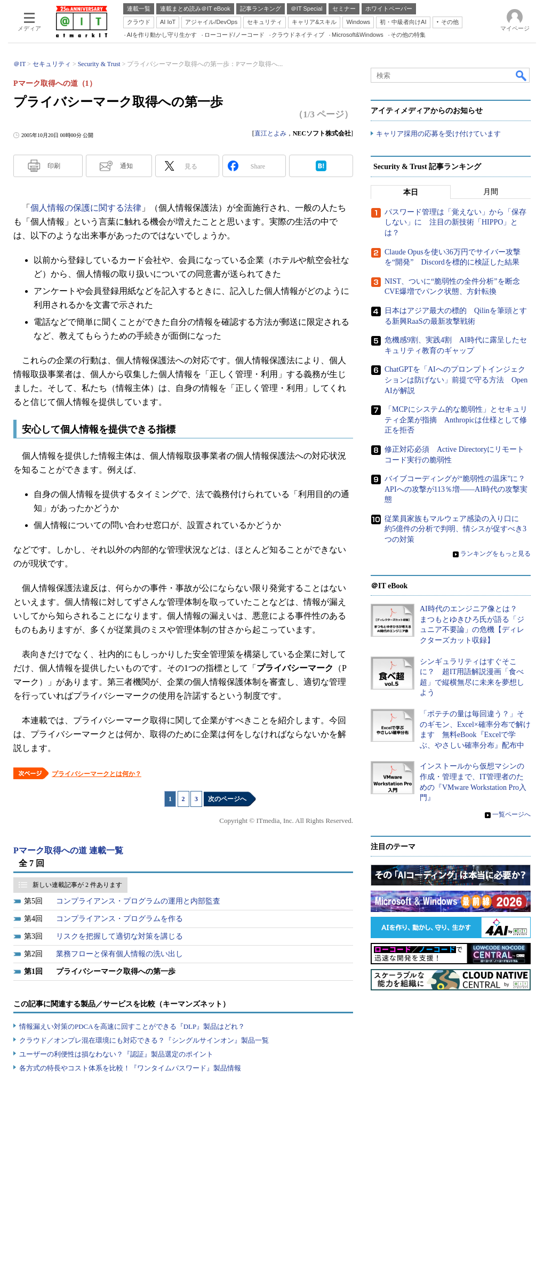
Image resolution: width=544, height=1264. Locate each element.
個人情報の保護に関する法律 (85, 207)
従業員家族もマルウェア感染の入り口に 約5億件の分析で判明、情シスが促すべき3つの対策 (455, 529)
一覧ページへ (511, 814)
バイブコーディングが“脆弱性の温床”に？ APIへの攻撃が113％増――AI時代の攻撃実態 (459, 489)
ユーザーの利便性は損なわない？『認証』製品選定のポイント (116, 1054)
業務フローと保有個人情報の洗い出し (119, 954)
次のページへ (227, 799)
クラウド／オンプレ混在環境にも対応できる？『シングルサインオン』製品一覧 (144, 1040)
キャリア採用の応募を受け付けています (438, 134)
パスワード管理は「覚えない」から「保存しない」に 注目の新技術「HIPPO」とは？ (455, 222)
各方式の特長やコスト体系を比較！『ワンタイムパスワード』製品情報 (130, 1068)
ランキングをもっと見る (495, 553)
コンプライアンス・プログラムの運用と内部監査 (138, 901)
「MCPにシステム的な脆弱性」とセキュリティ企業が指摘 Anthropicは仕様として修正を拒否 (456, 419)
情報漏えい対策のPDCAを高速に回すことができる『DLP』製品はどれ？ (132, 1026)
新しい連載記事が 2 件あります (77, 885)
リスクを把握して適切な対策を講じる (119, 936)
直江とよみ (270, 133)
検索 (522, 75)
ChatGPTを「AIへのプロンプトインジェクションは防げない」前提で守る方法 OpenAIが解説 (456, 379)
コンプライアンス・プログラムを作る (119, 919)
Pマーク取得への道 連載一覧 (68, 850)
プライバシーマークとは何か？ (96, 774)
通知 (126, 166)
